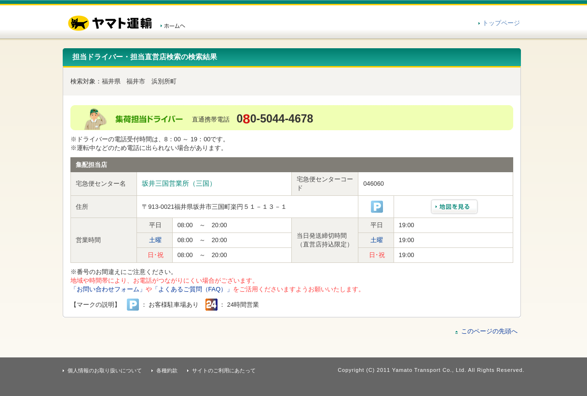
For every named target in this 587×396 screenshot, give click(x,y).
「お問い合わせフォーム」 (108, 289)
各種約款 (166, 370)
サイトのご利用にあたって (224, 370)
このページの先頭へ (489, 331)
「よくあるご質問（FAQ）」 (192, 289)
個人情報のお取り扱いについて (105, 370)
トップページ (501, 23)
